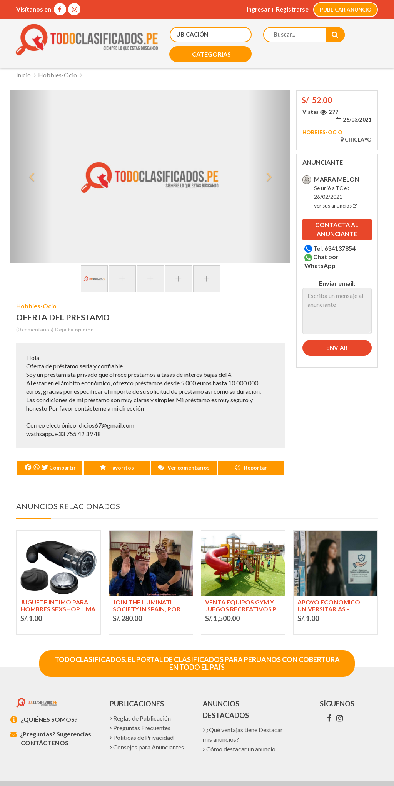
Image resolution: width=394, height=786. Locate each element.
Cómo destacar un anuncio (239, 731)
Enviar (336, 328)
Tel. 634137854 (331, 229)
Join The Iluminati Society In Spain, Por (146, 586)
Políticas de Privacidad (142, 719)
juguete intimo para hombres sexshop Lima (54, 587)
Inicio (23, 55)
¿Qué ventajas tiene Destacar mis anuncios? (243, 716)
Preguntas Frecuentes (140, 710)
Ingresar (256, 9)
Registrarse (290, 9)
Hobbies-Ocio (57, 55)
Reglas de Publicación (140, 700)
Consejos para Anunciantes (147, 729)
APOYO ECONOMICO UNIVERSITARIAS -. (329, 586)
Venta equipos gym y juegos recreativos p (241, 586)
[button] (134, 34)
